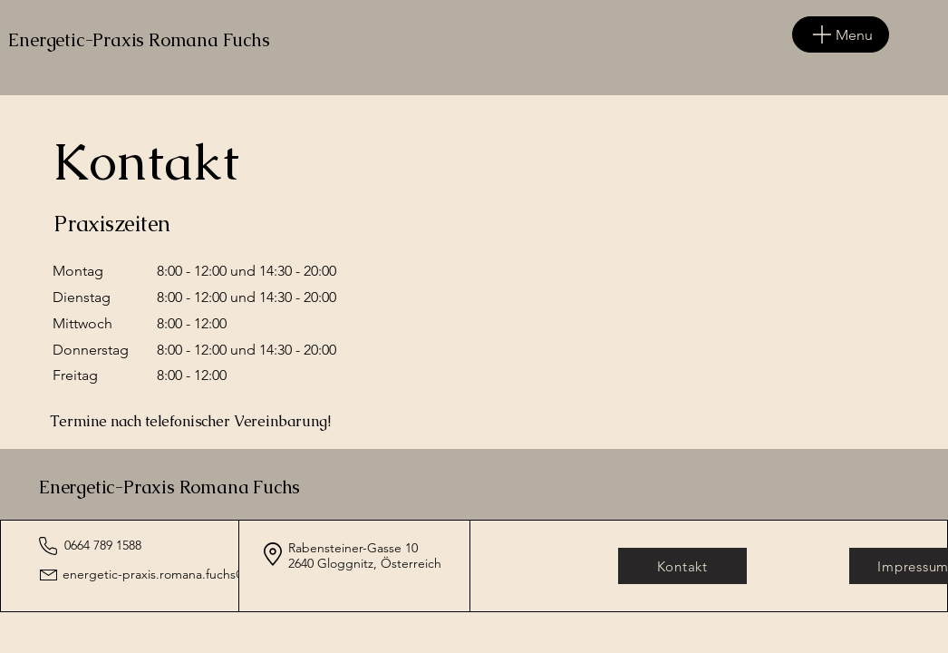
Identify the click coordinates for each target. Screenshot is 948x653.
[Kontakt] (682, 566)
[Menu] (840, 34)
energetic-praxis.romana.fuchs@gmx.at (174, 574)
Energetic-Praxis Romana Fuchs (169, 487)
